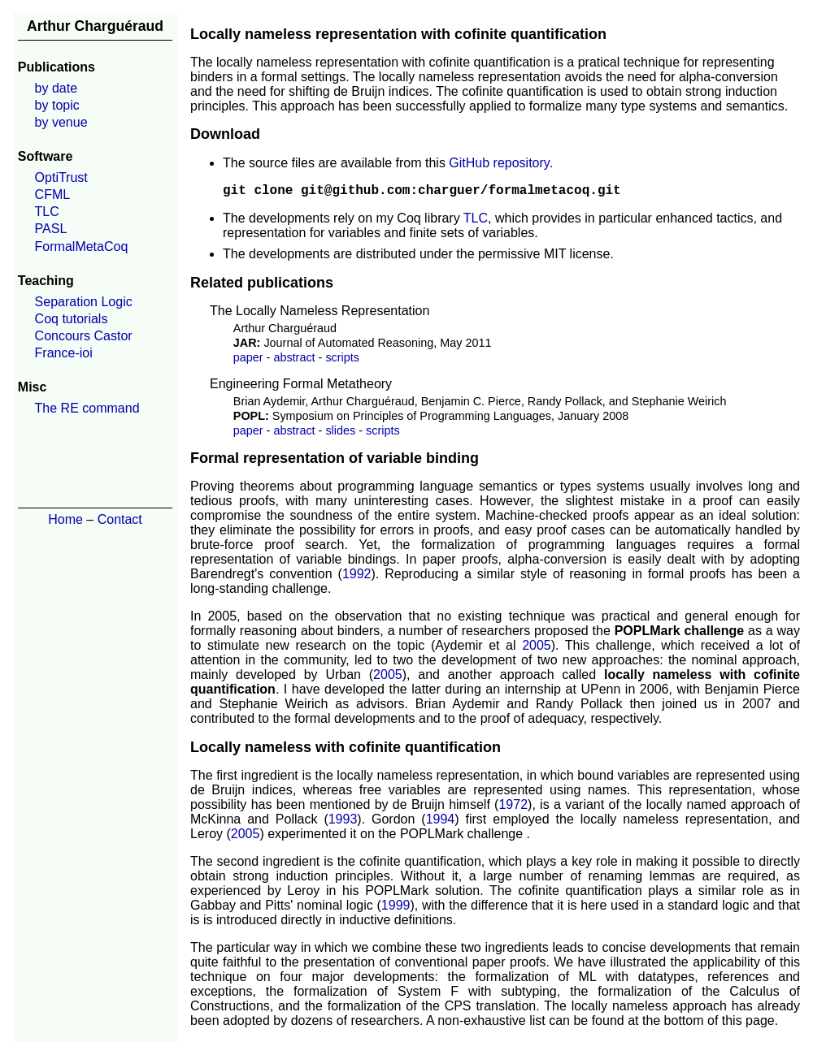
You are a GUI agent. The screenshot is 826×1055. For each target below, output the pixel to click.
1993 (343, 819)
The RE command (87, 408)
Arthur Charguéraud (95, 26)
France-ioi (64, 353)
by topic (57, 105)
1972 (513, 804)
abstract (294, 357)
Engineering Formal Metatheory (301, 384)
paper (248, 357)
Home (65, 519)
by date (56, 88)
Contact (120, 519)
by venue (61, 122)
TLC (47, 211)
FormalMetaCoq (81, 246)
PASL (51, 229)
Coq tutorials (71, 319)
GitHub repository (499, 163)
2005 (536, 645)
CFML (53, 194)
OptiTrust (61, 177)
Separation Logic (84, 302)
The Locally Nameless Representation (319, 311)
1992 (357, 574)
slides (340, 430)
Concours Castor (84, 336)
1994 (440, 819)
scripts (342, 357)
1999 (396, 905)
